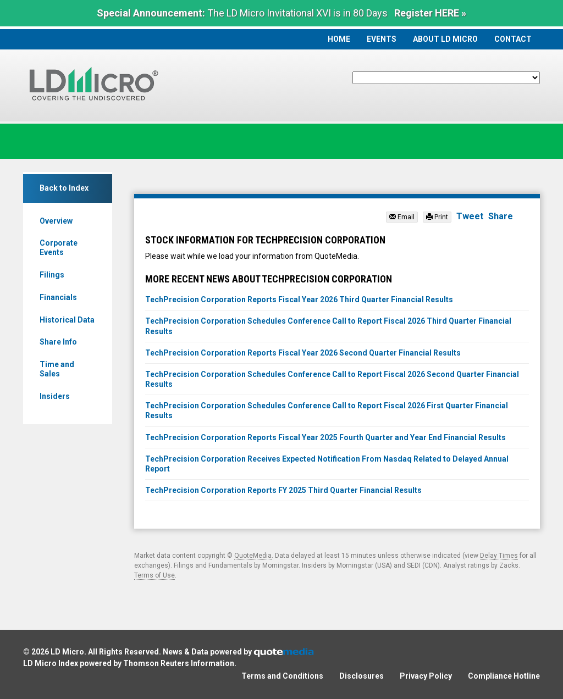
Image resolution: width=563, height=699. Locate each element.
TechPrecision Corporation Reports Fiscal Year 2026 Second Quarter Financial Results (303, 352)
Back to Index (64, 188)
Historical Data (67, 319)
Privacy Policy (426, 676)
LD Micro (67, 651)
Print (437, 217)
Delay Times (499, 555)
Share (500, 216)
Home (339, 39)
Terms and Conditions (282, 676)
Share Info (58, 341)
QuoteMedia (253, 555)
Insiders (55, 396)
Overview (56, 221)
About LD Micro (445, 39)
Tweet (469, 216)
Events (381, 39)
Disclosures (361, 676)
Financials (58, 297)
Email (402, 217)
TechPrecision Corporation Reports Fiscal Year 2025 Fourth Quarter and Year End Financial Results (325, 437)
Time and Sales (57, 369)
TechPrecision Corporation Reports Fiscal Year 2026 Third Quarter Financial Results (299, 299)
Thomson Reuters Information (178, 663)
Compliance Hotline (504, 676)
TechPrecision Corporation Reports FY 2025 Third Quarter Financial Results (283, 490)
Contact (513, 39)
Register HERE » (430, 13)
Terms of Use (154, 575)
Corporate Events (59, 247)
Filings (52, 274)
